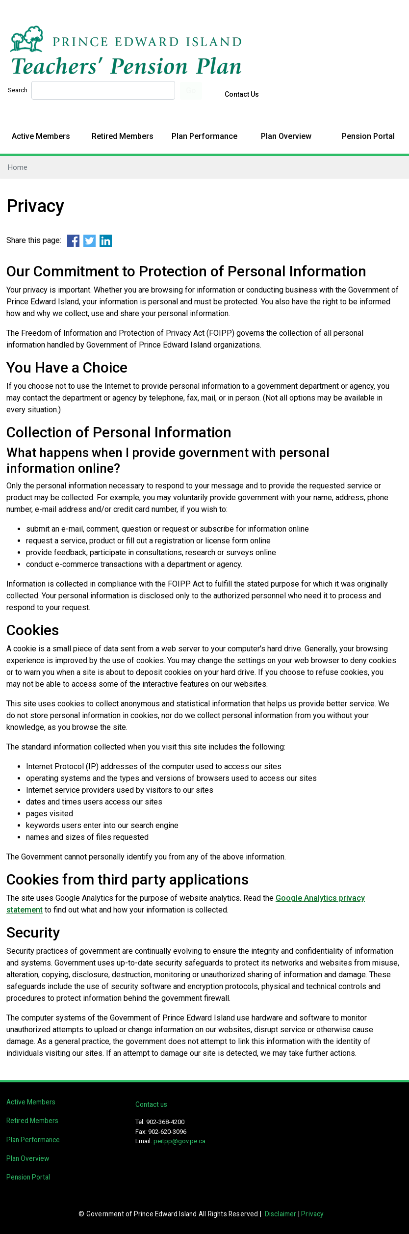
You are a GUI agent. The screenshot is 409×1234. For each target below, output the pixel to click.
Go (191, 90)
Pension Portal (368, 136)
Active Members (41, 136)
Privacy (312, 1214)
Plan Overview (286, 136)
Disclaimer (281, 1214)
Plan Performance (204, 136)
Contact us (151, 1104)
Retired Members (122, 136)
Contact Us (242, 94)
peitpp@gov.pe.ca (179, 1141)
